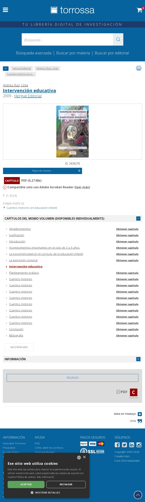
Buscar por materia (73, 52)
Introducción (17, 241)
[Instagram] (139, 445)
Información (15, 359)
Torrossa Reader (45, 452)
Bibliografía (16, 335)
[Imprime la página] (138, 68)
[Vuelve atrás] (6, 68)
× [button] (84, 457)
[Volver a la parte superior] (138, 495)
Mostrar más (19, 347)
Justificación (16, 235)
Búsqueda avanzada (34, 52)
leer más (82, 187)
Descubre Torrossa (14, 443)
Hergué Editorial (28, 95)
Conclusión (16, 329)
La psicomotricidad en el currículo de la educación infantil (46, 254)
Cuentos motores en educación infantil (30, 208)
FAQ (37, 443)
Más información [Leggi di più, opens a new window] (45, 477)
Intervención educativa (29, 90)
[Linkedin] (131, 445)
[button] (118, 39)
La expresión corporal (23, 260)
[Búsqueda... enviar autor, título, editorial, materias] (72, 39)
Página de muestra (56, 171)
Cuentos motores (20, 279)
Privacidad (9, 447)
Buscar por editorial (112, 52)
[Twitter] (124, 445)
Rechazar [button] (66, 484)
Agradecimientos (20, 229)
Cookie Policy (11, 452)
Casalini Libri (122, 456)
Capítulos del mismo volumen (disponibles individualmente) (54, 218)
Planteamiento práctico (24, 273)
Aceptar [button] (26, 484)
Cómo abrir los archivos (49, 447)
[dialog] (46, 475)
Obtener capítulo (127, 229)
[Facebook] (117, 445)
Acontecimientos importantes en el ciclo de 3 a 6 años (44, 247)
